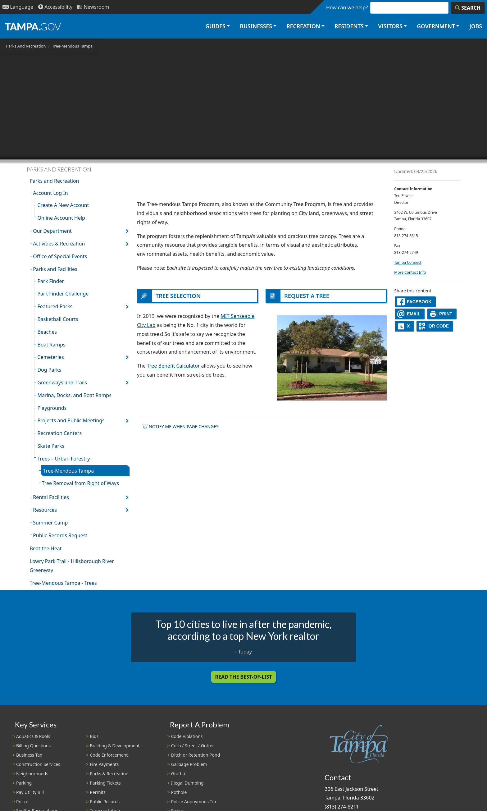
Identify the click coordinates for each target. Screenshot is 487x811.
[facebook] (415, 301)
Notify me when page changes (180, 427)
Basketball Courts (57, 319)
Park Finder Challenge (63, 293)
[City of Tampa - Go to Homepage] (33, 26)
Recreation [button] (303, 26)
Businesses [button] (256, 26)
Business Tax (29, 755)
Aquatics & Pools (33, 736)
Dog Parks (49, 369)
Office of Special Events (60, 256)
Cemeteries (50, 357)
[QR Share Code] (434, 326)
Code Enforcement (109, 755)
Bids (94, 736)
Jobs (475, 26)
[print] (442, 314)
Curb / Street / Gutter (192, 746)
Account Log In (50, 193)
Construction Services (38, 764)
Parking (24, 783)
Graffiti (178, 774)
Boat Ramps (51, 344)
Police (22, 801)
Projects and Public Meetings (70, 420)
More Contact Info (410, 272)
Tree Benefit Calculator (173, 366)
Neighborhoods (32, 774)
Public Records (105, 801)
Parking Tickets (105, 783)
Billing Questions (33, 746)
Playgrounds (51, 408)
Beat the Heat (46, 548)
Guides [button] (215, 26)
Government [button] (436, 26)
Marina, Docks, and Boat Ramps (74, 395)
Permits (98, 792)
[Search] (468, 8)
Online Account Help (61, 217)
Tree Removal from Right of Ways (80, 483)
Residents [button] (349, 26)
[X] (404, 326)
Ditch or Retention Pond (195, 755)
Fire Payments (104, 764)
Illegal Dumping (187, 783)
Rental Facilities (51, 497)
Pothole (179, 792)
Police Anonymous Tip (193, 801)
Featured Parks (54, 306)
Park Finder (50, 281)
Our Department (52, 230)
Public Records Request (60, 535)
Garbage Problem (189, 764)
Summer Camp (50, 522)
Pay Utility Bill (30, 792)
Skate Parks (50, 445)
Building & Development (114, 746)
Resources (45, 509)
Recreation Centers (59, 433)
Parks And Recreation (26, 46)
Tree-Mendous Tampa (68, 470)
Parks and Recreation (54, 180)
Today (245, 651)
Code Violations (187, 736)
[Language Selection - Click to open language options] (18, 7)
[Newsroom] (93, 7)
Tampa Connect (407, 262)
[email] (410, 314)
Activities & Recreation (59, 243)
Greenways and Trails (62, 382)
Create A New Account (63, 205)
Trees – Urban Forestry (63, 458)
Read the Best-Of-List (243, 676)
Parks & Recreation (109, 774)
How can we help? (347, 7)
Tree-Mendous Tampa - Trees (63, 583)
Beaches (47, 331)
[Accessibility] (55, 7)
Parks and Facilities (55, 269)
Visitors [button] (390, 26)
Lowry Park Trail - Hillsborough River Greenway (72, 566)
